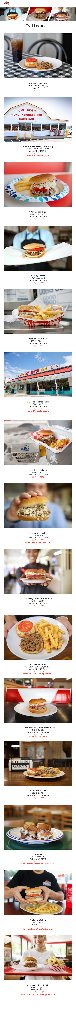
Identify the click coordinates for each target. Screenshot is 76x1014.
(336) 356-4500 (38, 927)
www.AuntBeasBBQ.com (38, 155)
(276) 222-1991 (38, 90)
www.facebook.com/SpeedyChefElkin (38, 994)
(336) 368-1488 (38, 797)
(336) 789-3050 (38, 153)
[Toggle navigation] (69, 3)
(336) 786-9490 (38, 408)
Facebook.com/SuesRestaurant (38, 929)
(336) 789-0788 (38, 218)
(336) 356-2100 (38, 861)
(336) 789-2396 (38, 605)
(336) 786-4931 (38, 540)
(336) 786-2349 (38, 282)
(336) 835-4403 (38, 992)
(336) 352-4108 (38, 671)
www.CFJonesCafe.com (38, 411)
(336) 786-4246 (38, 345)
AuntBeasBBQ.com (38, 737)
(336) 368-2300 (38, 734)
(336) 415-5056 (38, 477)
